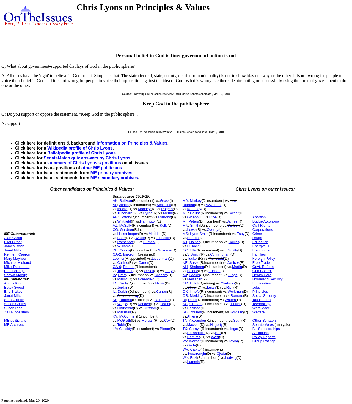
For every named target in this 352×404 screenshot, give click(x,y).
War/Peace (261, 308)
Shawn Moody (15, 275)
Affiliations (260, 333)
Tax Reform (261, 300)
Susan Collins (15, 304)
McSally (125, 225)
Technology (261, 304)
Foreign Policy (263, 258)
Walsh (140, 238)
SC (185, 304)
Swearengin (196, 353)
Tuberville (125, 213)
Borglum (236, 312)
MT (185, 242)
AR (115, 217)
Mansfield (216, 258)
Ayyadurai (214, 205)
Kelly (163, 225)
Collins (122, 263)
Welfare (258, 312)
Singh (232, 275)
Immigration (261, 283)
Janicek (233, 263)
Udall (194, 283)
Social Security (264, 296)
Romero (236, 296)
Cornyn (195, 329)
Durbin (123, 291)
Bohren (193, 238)
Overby (212, 229)
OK (185, 291)
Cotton (125, 217)
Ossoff (149, 271)
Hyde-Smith (199, 234)
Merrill (168, 213)
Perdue (128, 267)
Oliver (191, 287)
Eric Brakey (13, 291)
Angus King (13, 283)
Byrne (148, 213)
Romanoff (125, 242)
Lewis (191, 229)
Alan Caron (13, 238)
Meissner (194, 279)
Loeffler (119, 258)
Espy (240, 234)
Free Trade (261, 263)
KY (115, 316)
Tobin (121, 324)
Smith (194, 225)
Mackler (193, 324)
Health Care (261, 275)
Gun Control (262, 271)
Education (260, 242)
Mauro (122, 279)
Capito (195, 349)
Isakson (129, 254)
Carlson (233, 225)
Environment (262, 250)
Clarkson (228, 283)
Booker (194, 275)
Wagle (122, 304)
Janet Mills (12, 250)
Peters (193, 221)
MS (185, 234)
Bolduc (192, 271)
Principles (260, 291)
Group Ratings (264, 341)
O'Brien (214, 271)
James (232, 221)
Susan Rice (13, 308)
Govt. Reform (263, 267)
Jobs (256, 287)
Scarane (164, 250)
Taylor (233, 341)
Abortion (259, 217)
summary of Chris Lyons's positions (84, 163)
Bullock (193, 246)
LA (115, 329)
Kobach (144, 304)
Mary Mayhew (15, 258)
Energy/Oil (260, 246)
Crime (257, 234)
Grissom (150, 308)
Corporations (262, 229)
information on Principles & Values (132, 143)
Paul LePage (14, 271)
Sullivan (125, 201)
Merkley (196, 296)
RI (184, 300)
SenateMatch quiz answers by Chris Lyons (87, 158)
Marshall (124, 312)
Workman (235, 291)
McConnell (127, 316)
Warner (194, 341)
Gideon (193, 217)
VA (185, 341)
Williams (123, 246)
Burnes (149, 242)
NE (185, 263)
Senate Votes (263, 324)
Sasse (194, 263)
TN (185, 320)
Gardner (126, 229)
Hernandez (196, 333)
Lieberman (160, 258)
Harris (160, 283)
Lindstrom (125, 308)
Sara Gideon (14, 300)
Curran (161, 291)
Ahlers (192, 316)
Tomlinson (125, 271)
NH (185, 267)
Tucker (192, 258)
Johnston (163, 238)
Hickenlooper (127, 234)
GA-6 (117, 267)
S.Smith (193, 254)
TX (185, 329)
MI (184, 221)
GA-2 (117, 254)
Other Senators (264, 320)
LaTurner (162, 300)
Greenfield (146, 279)
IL (114, 291)
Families (259, 254)
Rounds (195, 312)
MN (185, 225)
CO (115, 229)
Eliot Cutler (13, 242)
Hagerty (216, 324)
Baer (121, 238)
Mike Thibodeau (16, 267)
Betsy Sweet (14, 287)
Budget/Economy (266, 221)
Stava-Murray (128, 296)
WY (185, 358)
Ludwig (230, 358)
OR (185, 296)
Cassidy (125, 329)
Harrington (148, 221)
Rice (212, 217)
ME (185, 213)
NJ (185, 275)
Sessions (164, 205)
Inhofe (195, 291)
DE (115, 250)
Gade (191, 345)
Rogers (167, 209)
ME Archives (14, 324)
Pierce (165, 329)
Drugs (257, 238)
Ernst (122, 275)
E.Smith (231, 250)
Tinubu (235, 304)
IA (114, 275)
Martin (237, 267)
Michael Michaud (17, 263)
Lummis (193, 362)
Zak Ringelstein (16, 312)
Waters (230, 300)
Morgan (148, 320)
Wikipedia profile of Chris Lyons (80, 148)
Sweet (233, 213)
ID (114, 283)
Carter (143, 263)
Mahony (164, 217)
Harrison (193, 308)
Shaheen (197, 267)
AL (115, 205)
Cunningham (220, 254)
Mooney (144, 209)
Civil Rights (261, 225)
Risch (122, 283)
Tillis (193, 250)
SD (185, 312)
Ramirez (193, 337)
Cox (167, 320)
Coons (125, 250)
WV (185, 349)
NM (185, 283)
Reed (192, 300)
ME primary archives (111, 172)
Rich (229, 287)
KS (115, 300)
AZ (115, 225)
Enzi (193, 358)
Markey (196, 201)
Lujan (211, 287)
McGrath (124, 320)
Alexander (197, 320)
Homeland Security (267, 279)
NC (185, 250)
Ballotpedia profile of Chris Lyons (81, 153)
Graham (161, 275)
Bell (218, 333)
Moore (122, 209)
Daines (194, 242)
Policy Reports (264, 337)
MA (185, 201)
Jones (124, 205)
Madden (155, 234)
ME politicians (15, 320)
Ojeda (221, 353)
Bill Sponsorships (266, 329)
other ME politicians (101, 168)
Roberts (125, 300)
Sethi (237, 320)
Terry (169, 271)
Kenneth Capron (17, 254)
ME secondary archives (114, 177)
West (215, 337)
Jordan (122, 287)
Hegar (233, 329)
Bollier (165, 304)
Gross (165, 201)
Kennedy (194, 209)
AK (115, 201)
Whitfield (124, 221)
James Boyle (14, 246)
